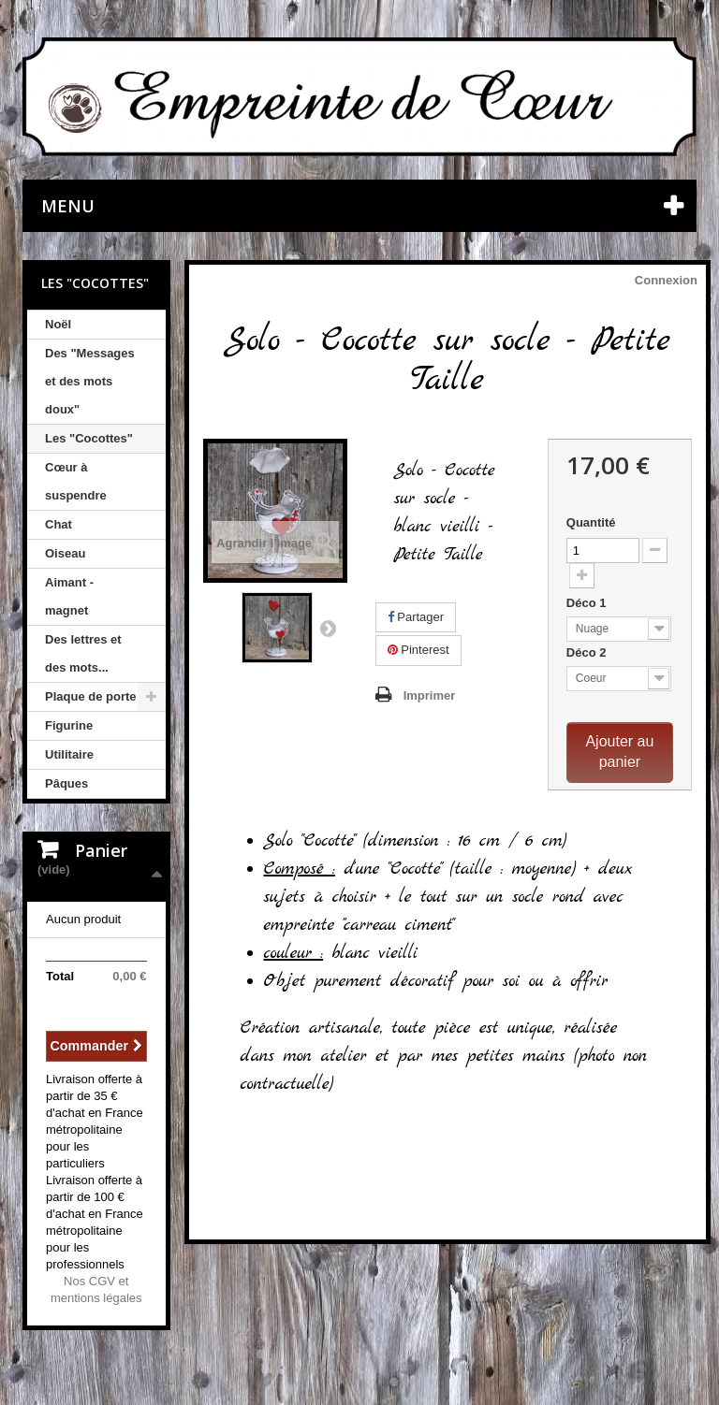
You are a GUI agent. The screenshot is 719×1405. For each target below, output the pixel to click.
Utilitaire (69, 754)
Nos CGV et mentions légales (96, 1289)
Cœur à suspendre (76, 481)
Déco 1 (587, 603)
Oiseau (65, 553)
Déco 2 (587, 652)
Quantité (591, 522)
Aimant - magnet (69, 596)
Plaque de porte (91, 696)
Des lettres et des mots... (83, 653)
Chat (58, 524)
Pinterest (418, 650)
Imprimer (430, 695)
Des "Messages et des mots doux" (90, 381)
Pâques (66, 783)
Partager (416, 617)
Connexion (666, 280)
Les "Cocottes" (89, 438)
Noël (58, 324)
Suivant (327, 627)
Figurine (69, 725)
